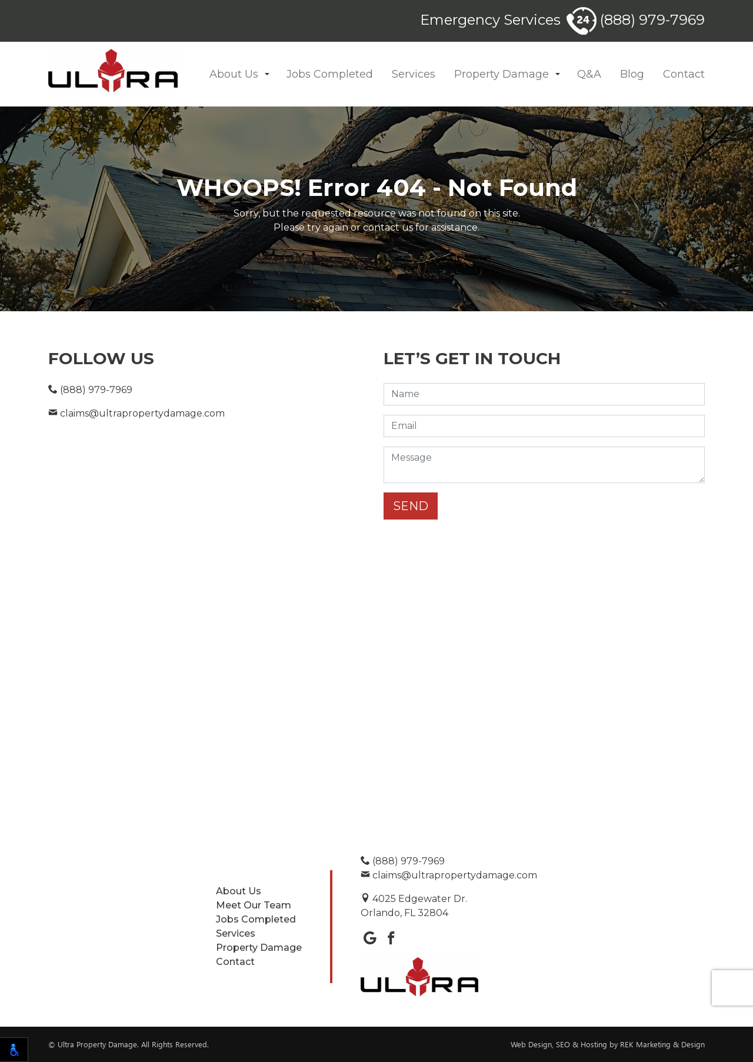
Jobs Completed (329, 74)
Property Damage (501, 74)
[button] (267, 74)
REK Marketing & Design (662, 1044)
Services (413, 74)
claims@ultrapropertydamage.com (136, 413)
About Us (233, 74)
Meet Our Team (253, 905)
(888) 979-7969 (636, 19)
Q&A (589, 74)
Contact (684, 74)
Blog (632, 74)
